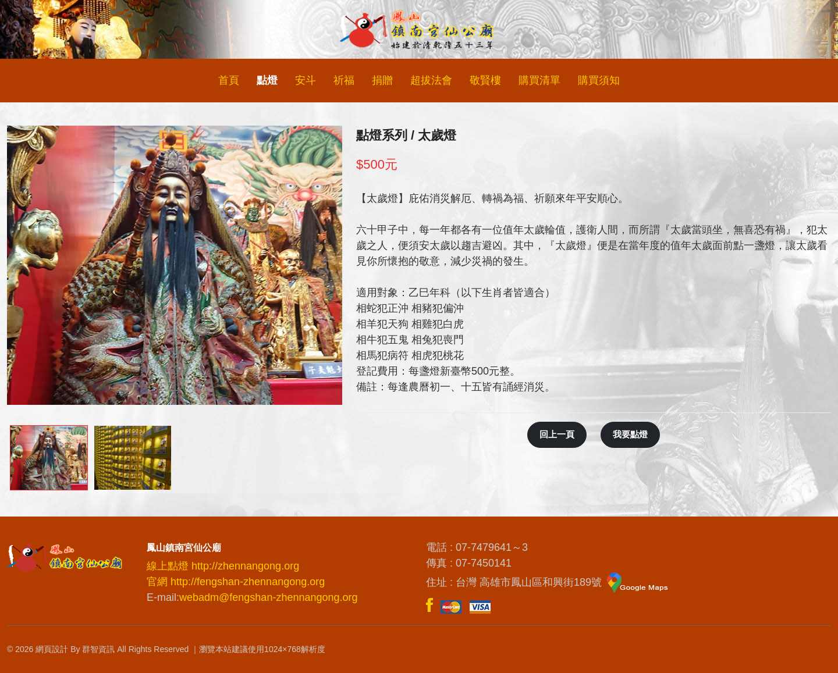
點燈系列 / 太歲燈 (406, 135)
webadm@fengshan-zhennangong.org (268, 597)
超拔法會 (431, 80)
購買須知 (599, 80)
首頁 (228, 80)
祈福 (343, 80)
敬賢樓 (485, 80)
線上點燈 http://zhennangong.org (223, 566)
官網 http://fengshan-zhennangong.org (236, 581)
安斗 (305, 80)
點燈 (267, 80)
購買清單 (539, 80)
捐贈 (382, 80)
